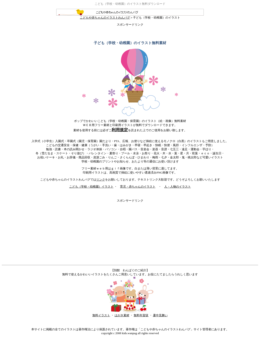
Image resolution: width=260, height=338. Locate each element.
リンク (100, 179)
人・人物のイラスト (177, 186)
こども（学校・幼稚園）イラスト (91, 186)
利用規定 (120, 130)
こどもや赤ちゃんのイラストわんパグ (130, 16)
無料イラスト (101, 315)
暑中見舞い (160, 315)
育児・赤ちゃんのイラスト (137, 186)
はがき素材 (122, 315)
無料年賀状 (141, 315)
